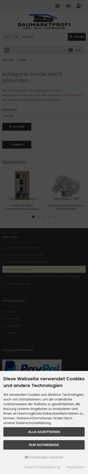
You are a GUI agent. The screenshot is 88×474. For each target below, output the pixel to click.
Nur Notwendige (44, 445)
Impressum (75, 467)
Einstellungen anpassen (44, 457)
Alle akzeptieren (44, 432)
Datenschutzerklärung (42, 467)
